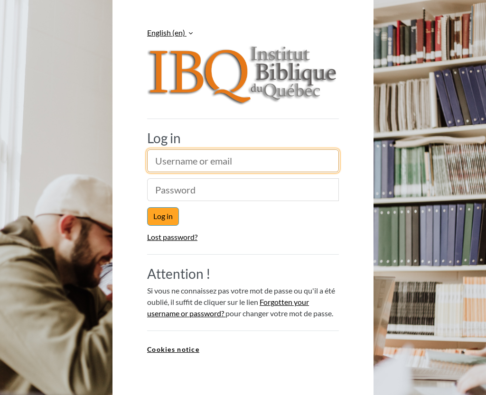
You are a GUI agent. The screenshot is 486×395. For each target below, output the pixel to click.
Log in (163, 215)
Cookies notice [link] (173, 349)
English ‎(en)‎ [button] (167, 32)
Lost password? (172, 236)
